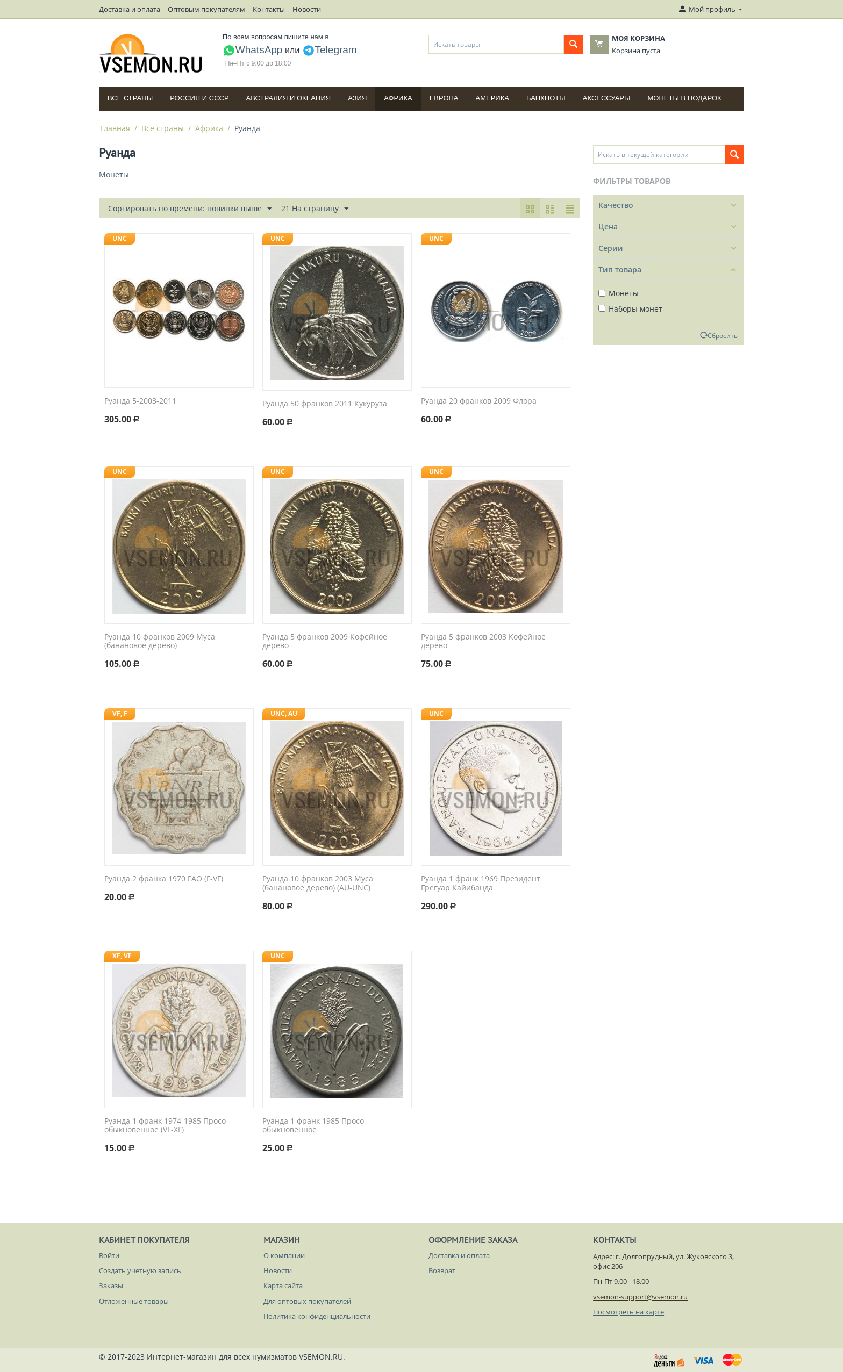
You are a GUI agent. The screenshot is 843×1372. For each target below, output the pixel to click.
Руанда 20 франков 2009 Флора (479, 401)
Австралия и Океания (288, 98)
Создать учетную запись (140, 1270)
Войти (109, 1255)
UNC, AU (283, 713)
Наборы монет (630, 309)
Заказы (111, 1285)
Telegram (329, 49)
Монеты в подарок (684, 98)
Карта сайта (283, 1285)
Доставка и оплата (129, 9)
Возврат (441, 1270)
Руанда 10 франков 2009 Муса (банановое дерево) (159, 642)
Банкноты (546, 98)
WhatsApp (253, 49)
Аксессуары (607, 98)
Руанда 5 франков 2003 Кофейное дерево (483, 642)
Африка (398, 98)
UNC (119, 238)
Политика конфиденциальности (316, 1316)
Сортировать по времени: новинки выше (190, 208)
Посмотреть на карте (628, 1312)
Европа (444, 98)
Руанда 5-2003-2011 (140, 401)
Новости (306, 9)
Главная (115, 128)
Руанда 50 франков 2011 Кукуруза (324, 403)
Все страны (130, 98)
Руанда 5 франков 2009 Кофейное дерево (324, 642)
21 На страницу (314, 208)
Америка (492, 98)
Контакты (269, 9)
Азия (357, 98)
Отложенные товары (134, 1301)
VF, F (119, 713)
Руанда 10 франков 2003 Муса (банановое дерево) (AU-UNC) (317, 883)
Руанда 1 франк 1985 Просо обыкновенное (313, 1126)
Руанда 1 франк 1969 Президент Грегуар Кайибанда (480, 883)
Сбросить (723, 335)
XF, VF (122, 955)
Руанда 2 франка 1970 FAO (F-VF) (163, 878)
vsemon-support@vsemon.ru (640, 1297)
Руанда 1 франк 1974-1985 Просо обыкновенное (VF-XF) (165, 1126)
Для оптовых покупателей (307, 1301)
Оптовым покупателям (206, 9)
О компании (284, 1255)
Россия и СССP (199, 98)
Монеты (618, 293)
